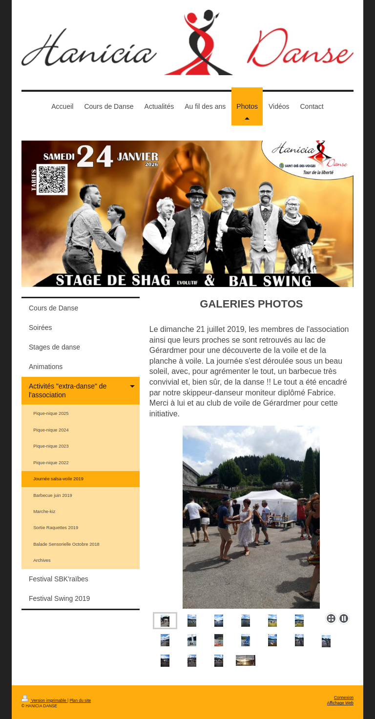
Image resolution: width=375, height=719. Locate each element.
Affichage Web (340, 702)
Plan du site (80, 700)
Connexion (344, 697)
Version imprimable (44, 700)
